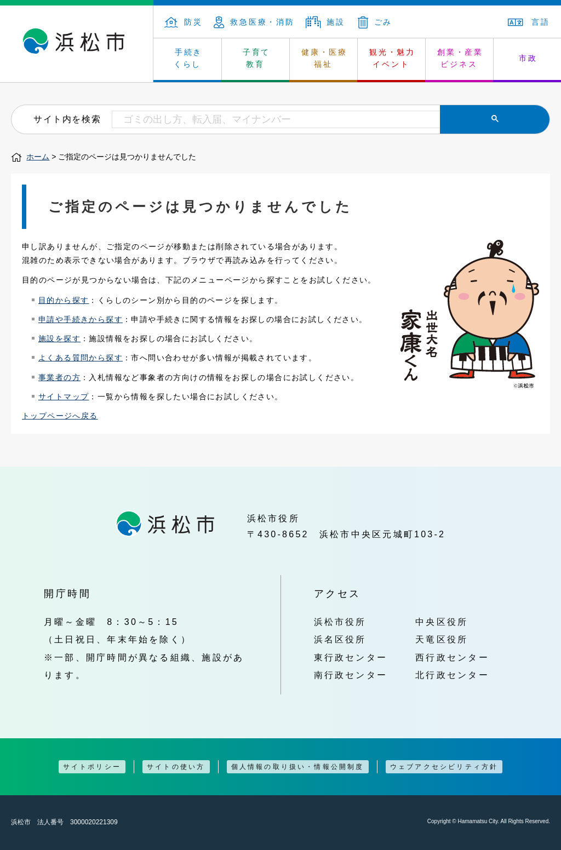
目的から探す (63, 300)
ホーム (37, 156)
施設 (325, 22)
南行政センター (351, 675)
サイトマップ (63, 396)
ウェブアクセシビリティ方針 (444, 767)
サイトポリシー (92, 767)
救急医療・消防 (254, 22)
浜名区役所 (340, 639)
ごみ (375, 22)
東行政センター (351, 657)
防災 (183, 22)
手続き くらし (188, 58)
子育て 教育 (256, 58)
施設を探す (59, 338)
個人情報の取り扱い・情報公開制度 (297, 767)
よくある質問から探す (80, 357)
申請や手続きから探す (80, 319)
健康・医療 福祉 (324, 58)
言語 (529, 22)
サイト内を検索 (67, 119)
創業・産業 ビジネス (460, 58)
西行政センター (452, 657)
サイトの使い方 (176, 767)
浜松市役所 (340, 622)
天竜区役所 (441, 639)
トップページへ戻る (60, 415)
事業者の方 (59, 377)
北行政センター (452, 675)
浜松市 (76, 43)
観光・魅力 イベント (392, 58)
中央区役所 (441, 622)
